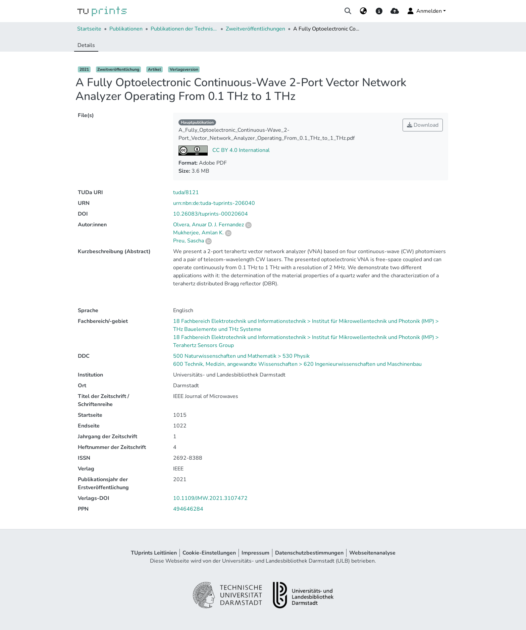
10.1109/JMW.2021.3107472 (210, 498)
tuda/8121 (186, 192)
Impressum (255, 553)
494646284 (188, 509)
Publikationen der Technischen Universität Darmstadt (184, 29)
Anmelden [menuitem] (424, 11)
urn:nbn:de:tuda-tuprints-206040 (214, 203)
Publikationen (126, 29)
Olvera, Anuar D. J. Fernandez (208, 224)
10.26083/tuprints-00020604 (210, 214)
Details (86, 45)
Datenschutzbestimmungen (309, 553)
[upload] (394, 11)
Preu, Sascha (188, 240)
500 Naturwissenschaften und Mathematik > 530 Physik (241, 356)
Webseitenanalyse (372, 553)
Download (422, 125)
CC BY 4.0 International (240, 150)
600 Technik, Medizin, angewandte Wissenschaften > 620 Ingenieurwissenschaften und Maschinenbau (297, 364)
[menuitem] (363, 11)
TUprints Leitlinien (154, 553)
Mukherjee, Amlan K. (198, 232)
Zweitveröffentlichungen (255, 29)
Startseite (89, 29)
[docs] (379, 11)
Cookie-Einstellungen (209, 553)
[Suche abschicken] (348, 11)
